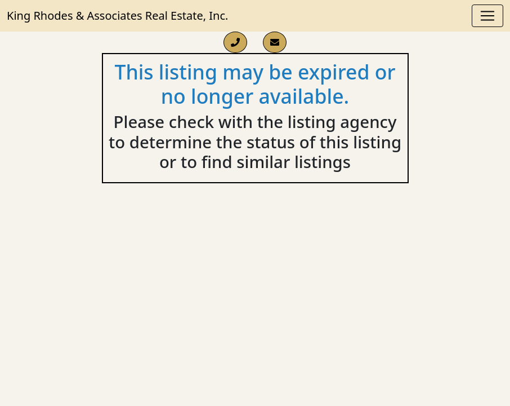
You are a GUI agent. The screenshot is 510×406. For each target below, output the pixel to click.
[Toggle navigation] (487, 16)
